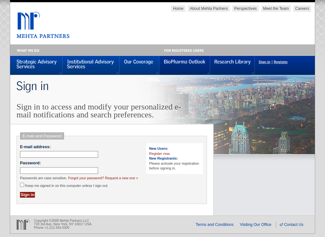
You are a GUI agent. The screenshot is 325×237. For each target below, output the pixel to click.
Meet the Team (276, 8)
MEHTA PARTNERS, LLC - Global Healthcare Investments (40, 24)
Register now (159, 153)
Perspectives (245, 8)
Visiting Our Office (255, 224)
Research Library (232, 65)
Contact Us (291, 224)
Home (178, 8)
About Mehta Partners (209, 8)
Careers (302, 8)
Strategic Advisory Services (36, 65)
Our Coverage (139, 65)
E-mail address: (35, 146)
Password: (30, 163)
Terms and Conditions (215, 224)
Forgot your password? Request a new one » (103, 178)
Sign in (264, 62)
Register (281, 62)
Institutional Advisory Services (91, 65)
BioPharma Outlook (184, 65)
